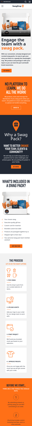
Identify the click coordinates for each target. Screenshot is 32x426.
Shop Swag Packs (16, 246)
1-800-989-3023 (6, 1)
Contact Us (16, 108)
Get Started (16, 167)
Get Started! (6, 71)
